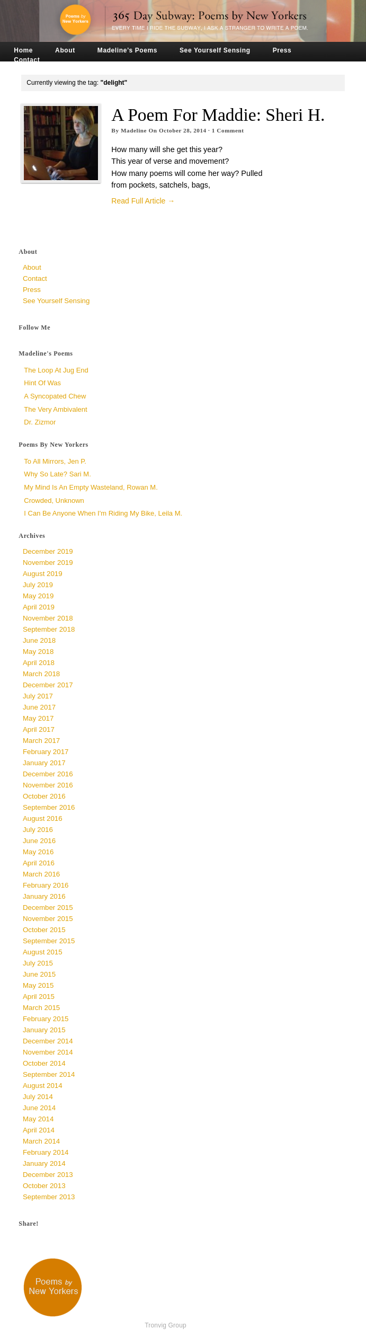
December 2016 (48, 774)
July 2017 (38, 696)
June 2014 (39, 1108)
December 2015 (48, 907)
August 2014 (43, 1086)
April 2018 (39, 663)
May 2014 (38, 1119)
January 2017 (44, 763)
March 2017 (41, 741)
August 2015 (43, 952)
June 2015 (39, 974)
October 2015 (44, 930)
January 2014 (44, 1163)
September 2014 (49, 1074)
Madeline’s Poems (127, 50)
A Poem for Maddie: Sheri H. (218, 115)
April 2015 (39, 996)
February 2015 (45, 1019)
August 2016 (43, 818)
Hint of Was (42, 383)
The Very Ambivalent (55, 409)
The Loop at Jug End (56, 370)
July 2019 (38, 585)
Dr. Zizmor (40, 422)
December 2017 (48, 685)
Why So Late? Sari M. (57, 474)
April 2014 (39, 1130)
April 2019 (39, 607)
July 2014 (38, 1097)
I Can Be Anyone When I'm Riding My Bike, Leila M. (103, 513)
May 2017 (38, 718)
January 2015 (44, 1030)
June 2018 (39, 640)
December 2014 (48, 1041)
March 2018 (41, 674)
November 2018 (48, 618)
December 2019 (48, 551)
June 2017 (39, 707)
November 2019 (48, 562)
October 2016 (44, 796)
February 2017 (45, 752)
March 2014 (41, 1141)
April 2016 (39, 863)
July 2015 (38, 963)
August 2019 (43, 574)
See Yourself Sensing (215, 50)
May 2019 (38, 596)
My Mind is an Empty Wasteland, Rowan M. (90, 487)
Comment (228, 130)
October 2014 (44, 1063)
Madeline (134, 130)
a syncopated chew (55, 396)
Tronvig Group (165, 1325)
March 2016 (41, 874)
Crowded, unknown (54, 500)
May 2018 (38, 652)
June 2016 (39, 841)
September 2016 (49, 807)
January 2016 (44, 896)
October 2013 (44, 1186)
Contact (27, 60)
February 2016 (45, 885)
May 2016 (38, 852)
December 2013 (48, 1175)
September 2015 (49, 941)
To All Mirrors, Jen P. (55, 461)
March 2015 (41, 1008)
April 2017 (39, 729)
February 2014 (45, 1152)
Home (23, 50)
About (65, 50)
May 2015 (38, 985)
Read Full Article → (143, 201)
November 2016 (48, 785)
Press (282, 50)
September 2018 (49, 629)
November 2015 (48, 919)
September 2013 (49, 1197)
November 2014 (48, 1052)
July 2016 (38, 830)
